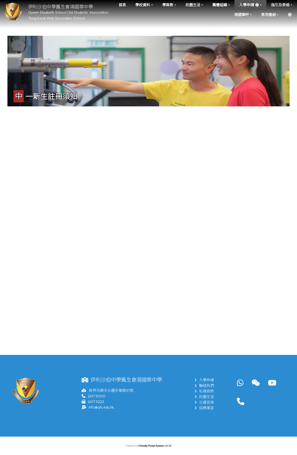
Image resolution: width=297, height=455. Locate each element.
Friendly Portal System (151, 446)
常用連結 (270, 14)
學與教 (169, 5)
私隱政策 (204, 391)
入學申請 (250, 5)
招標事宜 (204, 408)
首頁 (122, 5)
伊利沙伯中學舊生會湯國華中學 (60, 7)
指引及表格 (281, 5)
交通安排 (204, 402)
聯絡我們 (204, 385)
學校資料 (144, 5)
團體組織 (221, 5)
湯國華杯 (243, 14)
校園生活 (194, 5)
